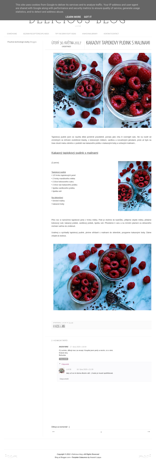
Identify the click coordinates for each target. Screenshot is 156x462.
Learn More (73, 16)
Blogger (33, 42)
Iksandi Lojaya (95, 457)
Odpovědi (65, 364)
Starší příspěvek (148, 432)
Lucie (64, 322)
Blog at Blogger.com (62, 457)
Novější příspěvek (53, 432)
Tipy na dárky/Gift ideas (65, 34)
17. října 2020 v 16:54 (78, 347)
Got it (88, 16)
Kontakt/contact (111, 34)
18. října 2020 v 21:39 (85, 369)
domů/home (12, 34)
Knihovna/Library (90, 34)
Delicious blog (78, 20)
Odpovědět (63, 359)
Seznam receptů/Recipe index (36, 34)
